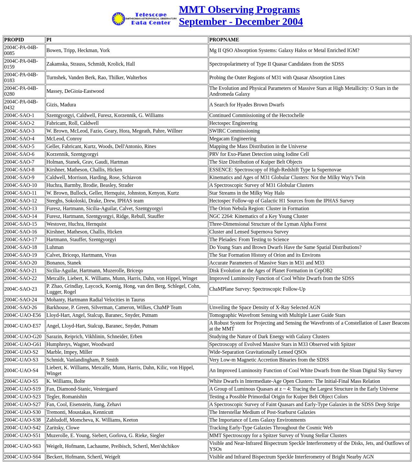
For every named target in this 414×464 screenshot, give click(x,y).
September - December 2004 (241, 21)
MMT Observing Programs (239, 9)
